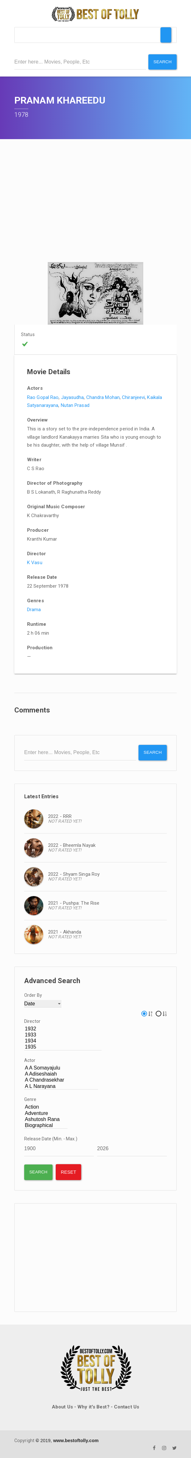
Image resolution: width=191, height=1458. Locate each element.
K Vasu (34, 562)
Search (162, 61)
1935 (63, 1046)
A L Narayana (61, 1086)
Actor (30, 1059)
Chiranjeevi (133, 397)
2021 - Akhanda (64, 931)
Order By (33, 994)
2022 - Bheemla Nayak (72, 844)
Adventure (45, 1113)
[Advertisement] (95, 1256)
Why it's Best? (93, 1406)
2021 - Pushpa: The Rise (73, 902)
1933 (63, 1034)
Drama (34, 609)
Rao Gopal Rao (43, 397)
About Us (62, 1406)
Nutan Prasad (75, 405)
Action (45, 1107)
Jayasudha (72, 397)
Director (32, 1020)
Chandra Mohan (103, 397)
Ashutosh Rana (45, 1119)
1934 (63, 1040)
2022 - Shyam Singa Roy (74, 873)
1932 (63, 1028)
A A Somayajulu (61, 1067)
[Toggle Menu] (165, 35)
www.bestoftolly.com (76, 1439)
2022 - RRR (60, 816)
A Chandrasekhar (61, 1080)
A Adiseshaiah (61, 1073)
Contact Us (126, 1406)
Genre (30, 1099)
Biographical (45, 1125)
